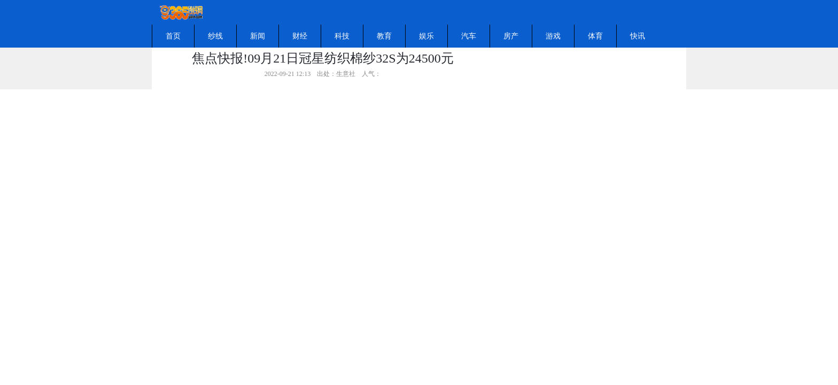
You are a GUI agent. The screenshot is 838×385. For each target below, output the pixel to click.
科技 (342, 36)
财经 (299, 36)
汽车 (468, 36)
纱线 (215, 36)
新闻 (257, 36)
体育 (595, 36)
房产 (510, 36)
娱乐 (426, 36)
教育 (384, 36)
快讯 (637, 36)
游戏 (553, 36)
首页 (173, 36)
